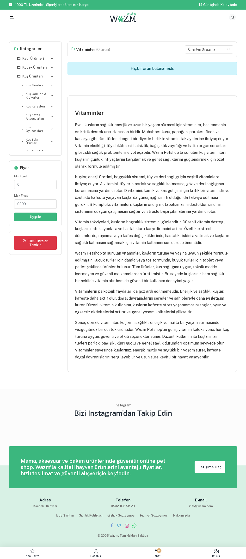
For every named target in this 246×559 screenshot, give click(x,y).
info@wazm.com (201, 506)
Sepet (156, 553)
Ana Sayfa (32, 553)
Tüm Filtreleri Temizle (35, 244)
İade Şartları (65, 515)
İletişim (216, 553)
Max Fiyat (21, 196)
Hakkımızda (181, 515)
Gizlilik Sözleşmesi (121, 515)
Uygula (35, 218)
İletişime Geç (209, 467)
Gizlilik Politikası (91, 515)
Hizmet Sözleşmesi (154, 515)
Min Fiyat (20, 177)
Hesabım (96, 553)
